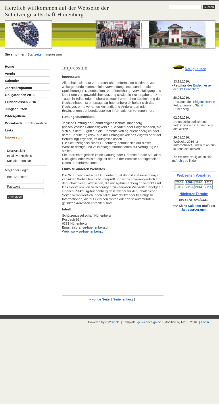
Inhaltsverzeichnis (19, 156)
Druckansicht (16, 150)
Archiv (179, 160)
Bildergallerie (15, 116)
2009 (189, 182)
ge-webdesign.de (149, 322)
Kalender (12, 81)
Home (9, 66)
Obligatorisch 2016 (20, 95)
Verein (10, 73)
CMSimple (112, 322)
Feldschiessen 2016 (20, 102)
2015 (208, 187)
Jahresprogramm (18, 88)
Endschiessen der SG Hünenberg (193, 87)
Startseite (35, 54)
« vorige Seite (99, 299)
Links (9, 130)
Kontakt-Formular (19, 161)
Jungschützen (16, 109)
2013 (189, 187)
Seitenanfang (123, 299)
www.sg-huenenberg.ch (88, 231)
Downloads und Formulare (26, 123)
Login (205, 322)
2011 (208, 182)
